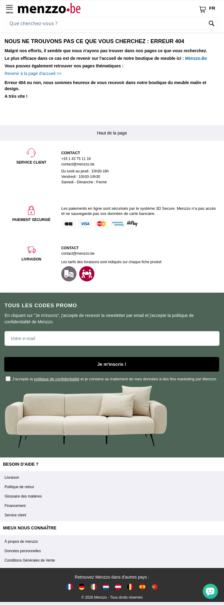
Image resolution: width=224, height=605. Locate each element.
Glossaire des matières (23, 496)
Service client (15, 515)
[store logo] (108, 7)
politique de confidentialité (57, 379)
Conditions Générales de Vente (30, 560)
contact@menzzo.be (78, 253)
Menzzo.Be (196, 58)
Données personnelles (23, 551)
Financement (15, 506)
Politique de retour (19, 487)
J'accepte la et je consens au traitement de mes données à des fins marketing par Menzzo (111, 378)
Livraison (12, 477)
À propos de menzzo (21, 541)
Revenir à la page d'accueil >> (33, 73)
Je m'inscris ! (111, 364)
